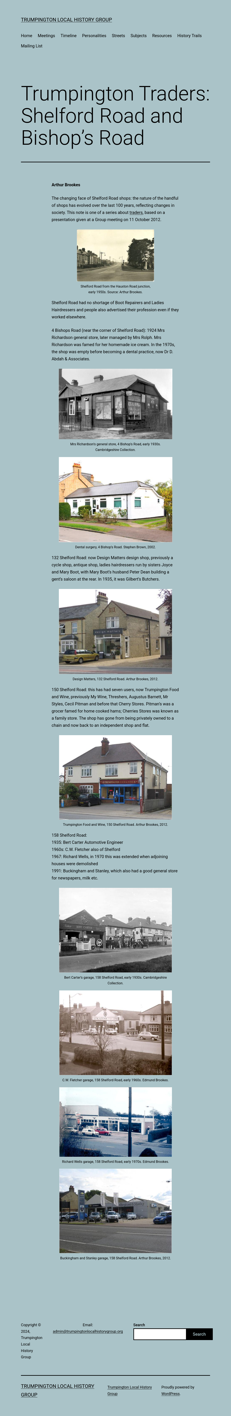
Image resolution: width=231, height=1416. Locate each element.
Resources (162, 35)
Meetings (46, 35)
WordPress (170, 1393)
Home (26, 35)
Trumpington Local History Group (66, 20)
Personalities (94, 35)
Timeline (68, 35)
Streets (118, 35)
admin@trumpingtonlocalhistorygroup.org (88, 1331)
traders (136, 212)
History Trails (189, 35)
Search (139, 1325)
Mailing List (32, 45)
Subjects (138, 35)
